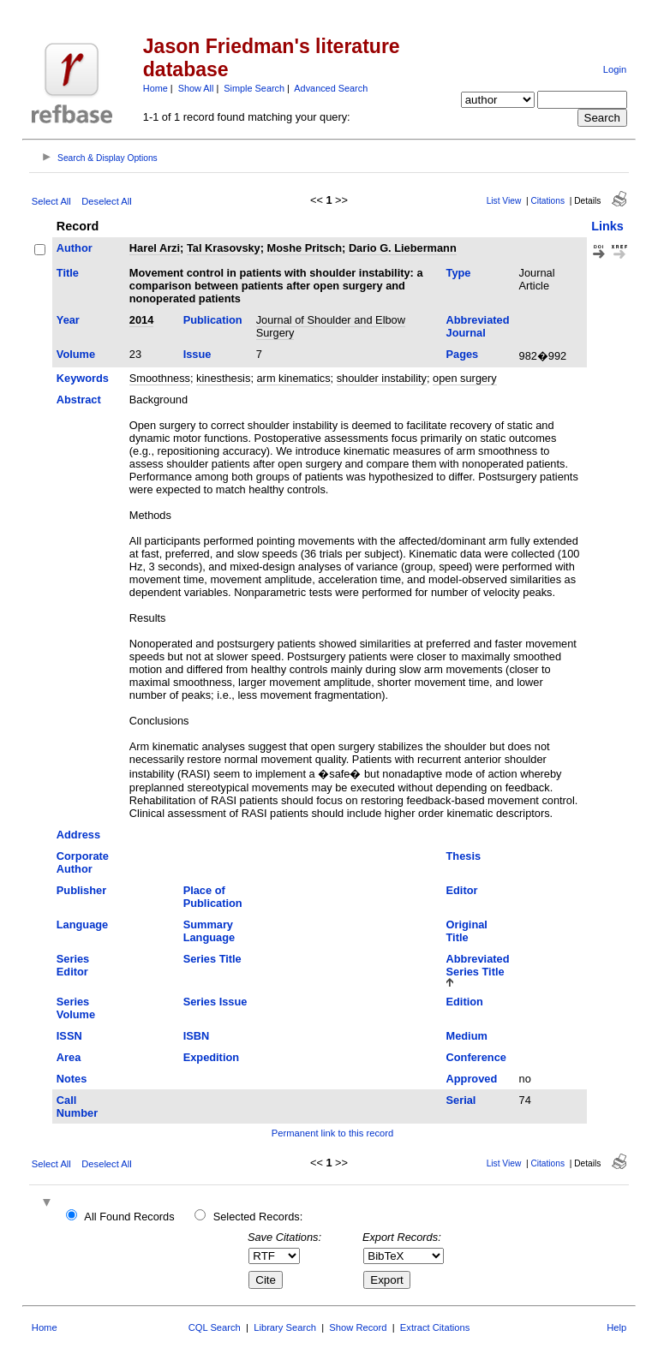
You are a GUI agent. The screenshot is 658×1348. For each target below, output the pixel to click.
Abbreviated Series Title (478, 965)
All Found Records (129, 1216)
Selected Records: (258, 1216)
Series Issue (215, 1001)
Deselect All (106, 201)
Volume (76, 354)
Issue (197, 354)
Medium (467, 1035)
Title (68, 272)
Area (69, 1057)
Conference (476, 1057)
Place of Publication (212, 897)
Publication (212, 319)
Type (458, 272)
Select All (51, 201)
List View (504, 201)
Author (75, 248)
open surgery (465, 378)
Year (68, 319)
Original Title (467, 931)
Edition (464, 1001)
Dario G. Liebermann (403, 248)
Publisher (81, 890)
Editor (462, 890)
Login (614, 69)
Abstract (79, 399)
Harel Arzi (154, 248)
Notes (72, 1078)
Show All (196, 88)
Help (616, 1327)
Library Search (285, 1327)
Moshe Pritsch (304, 248)
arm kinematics (294, 378)
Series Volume (76, 1008)
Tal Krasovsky (223, 248)
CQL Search (214, 1327)
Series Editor (73, 965)
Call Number (77, 1106)
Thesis (464, 856)
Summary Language (209, 931)
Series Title (212, 958)
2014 (141, 319)
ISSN (69, 1035)
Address (78, 834)
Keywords (83, 378)
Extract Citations (435, 1327)
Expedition (211, 1057)
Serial (461, 1100)
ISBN (196, 1035)
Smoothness (159, 378)
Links (607, 226)
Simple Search (254, 88)
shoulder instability (382, 378)
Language (82, 924)
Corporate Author (83, 862)
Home (155, 88)
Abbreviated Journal (478, 326)
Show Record (357, 1327)
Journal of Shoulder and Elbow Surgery (330, 326)
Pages (462, 354)
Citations (547, 201)
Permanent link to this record (332, 1133)
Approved (472, 1078)
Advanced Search (331, 88)
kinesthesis (223, 378)
